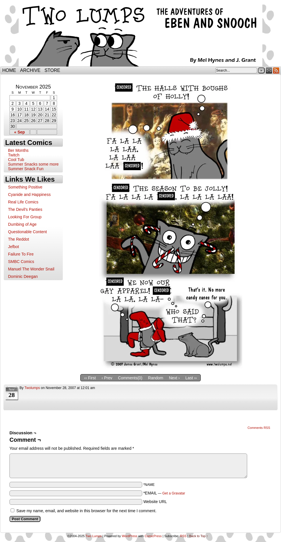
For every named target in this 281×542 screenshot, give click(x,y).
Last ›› (191, 378)
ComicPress (153, 536)
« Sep (19, 132)
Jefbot (13, 246)
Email (269, 70)
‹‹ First (90, 378)
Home (9, 70)
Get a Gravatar (173, 493)
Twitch (13, 155)
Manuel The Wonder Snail (31, 269)
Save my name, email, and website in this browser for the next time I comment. (86, 510)
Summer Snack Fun (26, 168)
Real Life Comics (23, 202)
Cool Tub (16, 159)
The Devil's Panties (25, 209)
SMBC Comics (21, 261)
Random (155, 378)
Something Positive (25, 187)
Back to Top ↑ (198, 536)
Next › (174, 378)
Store (52, 70)
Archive (30, 70)
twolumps (32, 388)
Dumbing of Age (22, 224)
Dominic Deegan (23, 276)
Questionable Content (27, 231)
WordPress (129, 536)
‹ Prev (107, 378)
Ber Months (18, 150)
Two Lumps (140, 34)
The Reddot (18, 239)
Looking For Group (25, 217)
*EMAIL (164, 493)
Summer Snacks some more (33, 164)
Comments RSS (258, 427)
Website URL (155, 501)
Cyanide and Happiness (29, 194)
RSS (276, 70)
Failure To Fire (21, 254)
